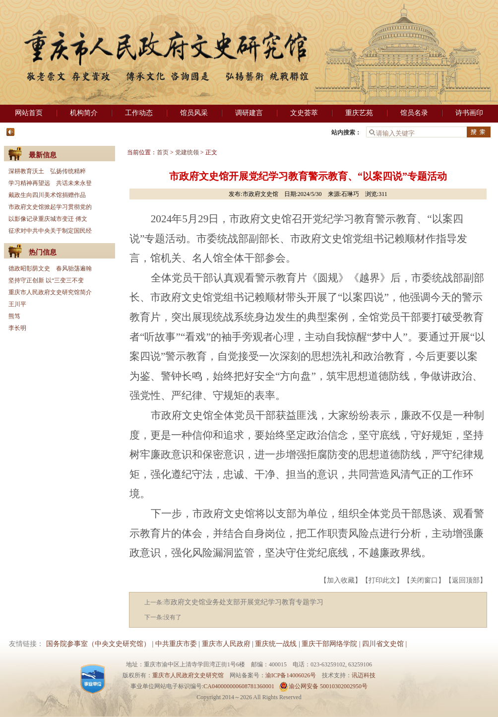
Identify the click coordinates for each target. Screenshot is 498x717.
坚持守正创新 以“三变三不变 (46, 280)
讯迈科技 (363, 675)
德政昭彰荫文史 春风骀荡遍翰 (50, 268)
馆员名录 (414, 113)
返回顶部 (466, 580)
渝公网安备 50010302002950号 (323, 686)
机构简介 (84, 113)
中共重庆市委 (176, 644)
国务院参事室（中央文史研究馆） (98, 644)
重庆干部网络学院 (329, 644)
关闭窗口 (424, 580)
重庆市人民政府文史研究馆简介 (50, 292)
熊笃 (14, 316)
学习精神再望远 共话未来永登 (50, 183)
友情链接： (26, 644)
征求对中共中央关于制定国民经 (50, 230)
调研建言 (249, 113)
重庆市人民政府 (226, 644)
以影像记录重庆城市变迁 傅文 (47, 218)
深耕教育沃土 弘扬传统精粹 (47, 171)
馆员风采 (194, 113)
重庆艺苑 (359, 113)
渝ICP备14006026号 (290, 675)
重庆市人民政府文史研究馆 (188, 675)
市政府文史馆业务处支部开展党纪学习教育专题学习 (243, 602)
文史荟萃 (304, 113)
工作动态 (139, 113)
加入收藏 (341, 580)
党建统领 (187, 152)
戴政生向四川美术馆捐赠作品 (47, 195)
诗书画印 (469, 113)
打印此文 (382, 580)
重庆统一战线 (276, 644)
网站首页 (29, 113)
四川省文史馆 (383, 644)
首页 (163, 152)
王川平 (17, 304)
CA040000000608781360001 (238, 686)
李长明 (17, 328)
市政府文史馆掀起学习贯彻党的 (50, 206)
